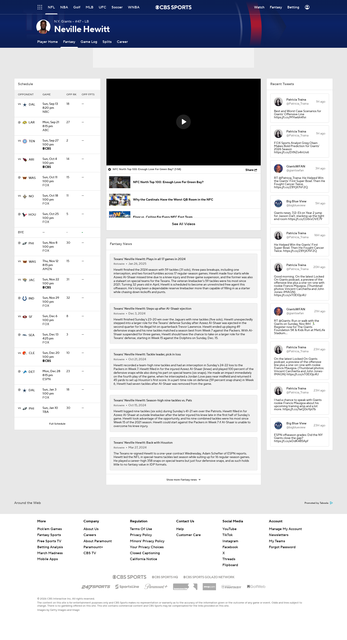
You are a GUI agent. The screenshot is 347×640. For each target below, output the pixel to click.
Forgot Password (282, 547)
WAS (32, 178)
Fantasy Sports (49, 535)
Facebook (230, 547)
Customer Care (188, 535)
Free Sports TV (49, 541)
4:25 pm (52, 337)
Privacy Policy (141, 535)
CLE (32, 353)
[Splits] (107, 42)
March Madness (50, 553)
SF (31, 317)
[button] (183, 122)
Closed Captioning (145, 553)
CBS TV (89, 553)
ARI (31, 160)
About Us (90, 529)
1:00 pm (52, 143)
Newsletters (278, 535)
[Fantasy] (69, 42)
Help (180, 529)
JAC (32, 280)
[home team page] (25, 104)
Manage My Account (285, 529)
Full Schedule (57, 423)
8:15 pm (52, 124)
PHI (31, 243)
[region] (183, 122)
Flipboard (230, 565)
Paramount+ (93, 547)
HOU (32, 215)
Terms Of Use (141, 529)
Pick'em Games (49, 529)
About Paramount (97, 541)
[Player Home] (47, 42)
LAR (32, 123)
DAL (32, 105)
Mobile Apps (47, 559)
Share (249, 170)
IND (31, 299)
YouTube (229, 529)
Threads (228, 559)
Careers (89, 535)
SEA (32, 335)
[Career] (122, 42)
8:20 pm (52, 106)
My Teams (277, 541)
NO (31, 196)
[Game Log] (89, 42)
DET (32, 372)
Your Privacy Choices (147, 547)
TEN (32, 141)
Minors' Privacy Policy (147, 541)
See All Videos (183, 224)
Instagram (230, 541)
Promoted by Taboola (319, 503)
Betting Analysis (50, 547)
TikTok (227, 535)
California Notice (143, 559)
